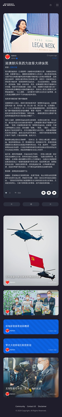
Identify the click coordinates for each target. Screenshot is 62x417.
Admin (13, 55)
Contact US (31, 406)
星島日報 (13, 67)
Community (20, 406)
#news (54, 58)
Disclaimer (42, 406)
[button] (49, 193)
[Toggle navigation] (57, 5)
